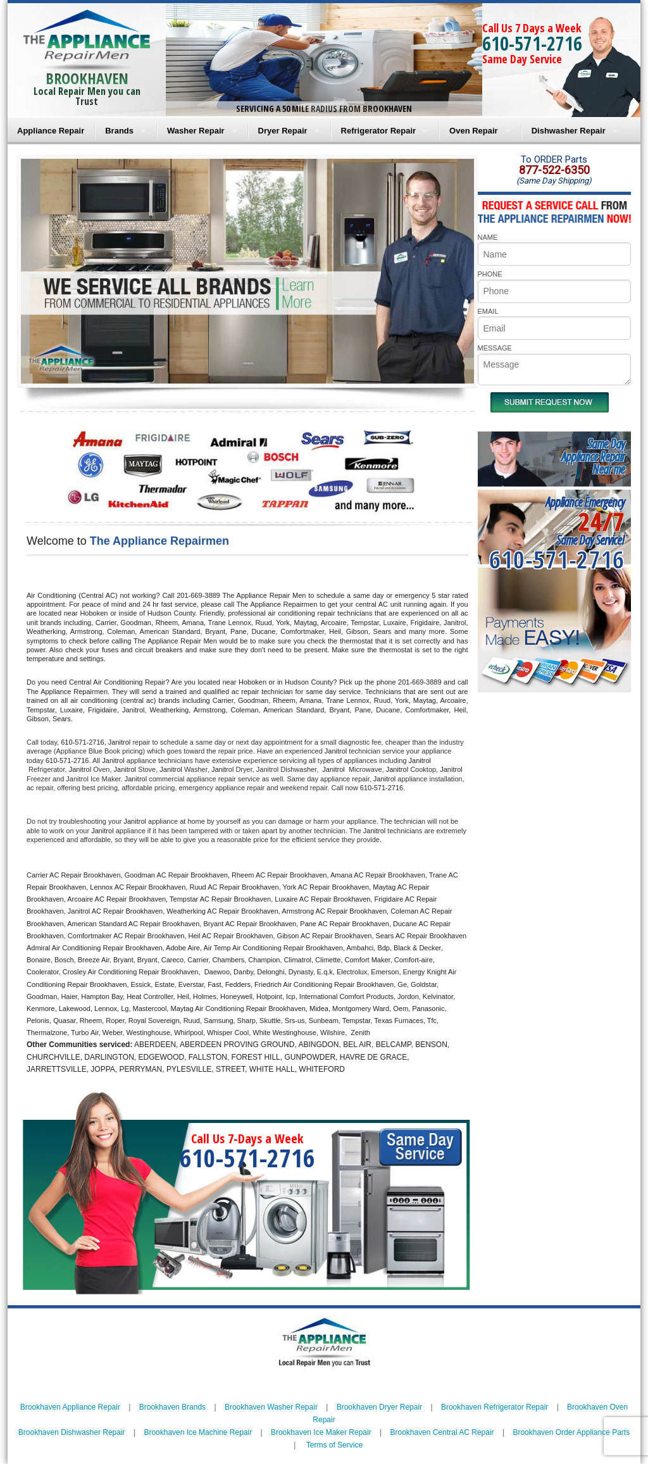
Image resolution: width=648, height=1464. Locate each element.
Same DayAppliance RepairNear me (593, 456)
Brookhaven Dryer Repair (379, 1407)
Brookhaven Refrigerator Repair (494, 1407)
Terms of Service (334, 1445)
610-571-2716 (532, 43)
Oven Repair (473, 130)
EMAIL (488, 311)
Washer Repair (196, 130)
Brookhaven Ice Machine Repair (198, 1432)
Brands (119, 130)
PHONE (490, 274)
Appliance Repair (50, 130)
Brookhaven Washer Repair (271, 1407)
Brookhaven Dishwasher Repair (71, 1432)
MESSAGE (495, 348)
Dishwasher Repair (569, 130)
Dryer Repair (283, 130)
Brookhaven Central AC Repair (442, 1432)
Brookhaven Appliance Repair (70, 1407)
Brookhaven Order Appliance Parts (571, 1432)
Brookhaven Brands (172, 1407)
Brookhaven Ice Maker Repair (321, 1432)
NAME (488, 237)
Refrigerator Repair (378, 130)
